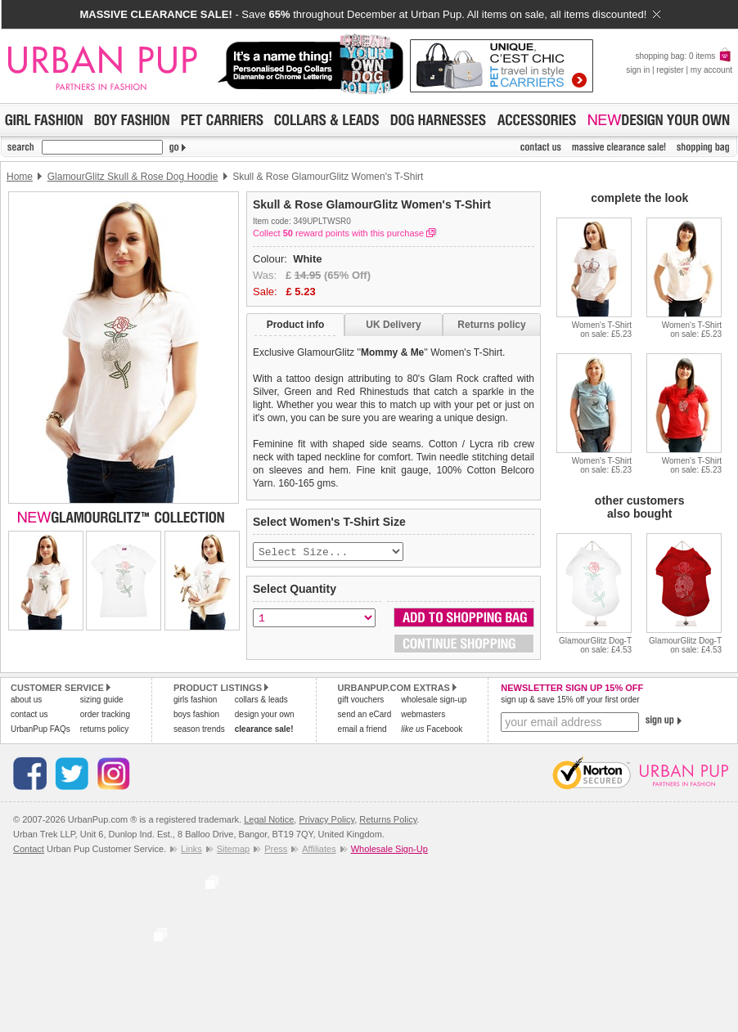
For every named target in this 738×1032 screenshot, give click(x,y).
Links (191, 850)
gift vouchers (361, 701)
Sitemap (233, 850)
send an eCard (365, 715)
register (669, 69)
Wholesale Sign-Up (389, 850)
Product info (296, 324)
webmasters (423, 715)
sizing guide (102, 701)
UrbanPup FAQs (40, 730)
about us (26, 701)
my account (711, 69)
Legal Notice (269, 821)
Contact (28, 850)
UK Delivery (393, 324)
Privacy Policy (326, 821)
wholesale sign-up (433, 701)
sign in (638, 69)
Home (20, 176)
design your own (265, 715)
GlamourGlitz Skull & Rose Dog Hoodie (132, 176)
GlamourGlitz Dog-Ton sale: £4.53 (595, 645)
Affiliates (318, 850)
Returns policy (491, 324)
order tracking (105, 715)
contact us (29, 715)
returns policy (104, 730)
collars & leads (261, 701)
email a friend (362, 730)
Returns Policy (387, 821)
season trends (199, 730)
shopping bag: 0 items (683, 56)
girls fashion (195, 701)
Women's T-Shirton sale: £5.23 (602, 330)
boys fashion (196, 715)
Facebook (431, 730)
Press (275, 850)
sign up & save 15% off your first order (570, 701)
